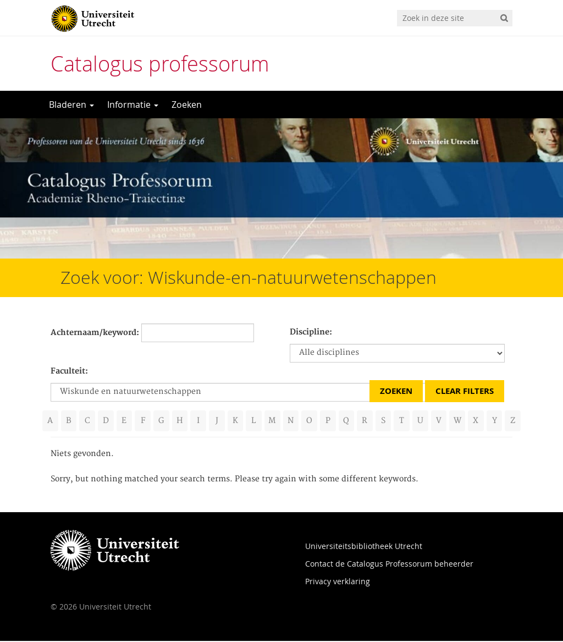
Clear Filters (464, 391)
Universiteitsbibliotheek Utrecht (363, 547)
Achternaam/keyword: (95, 333)
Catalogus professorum (160, 64)
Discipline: (311, 332)
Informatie (132, 104)
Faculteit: (69, 371)
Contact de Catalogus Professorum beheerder (389, 564)
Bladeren (71, 104)
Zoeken (187, 104)
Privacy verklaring (337, 582)
